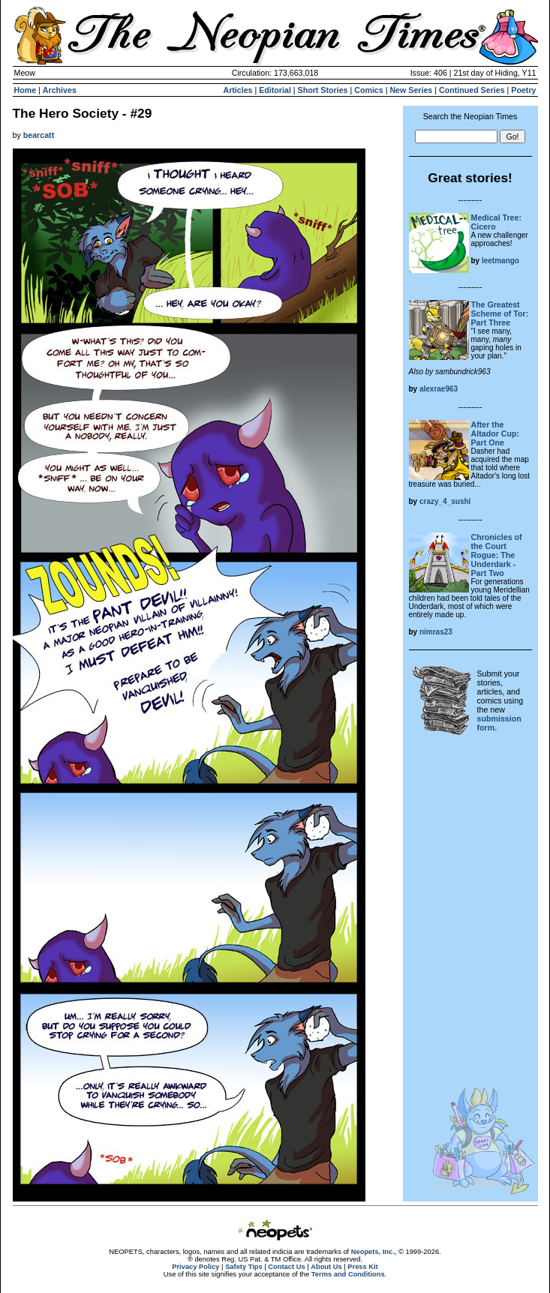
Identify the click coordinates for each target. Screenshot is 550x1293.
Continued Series (472, 90)
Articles (237, 90)
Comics (368, 90)
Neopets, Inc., (374, 1252)
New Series (410, 90)
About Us (326, 1266)
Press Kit (362, 1266)
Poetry (523, 90)
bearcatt (38, 135)
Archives (60, 90)
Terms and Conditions (348, 1274)
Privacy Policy (195, 1266)
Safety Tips (244, 1266)
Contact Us (286, 1266)
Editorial (275, 90)
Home (25, 90)
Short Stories (323, 90)
